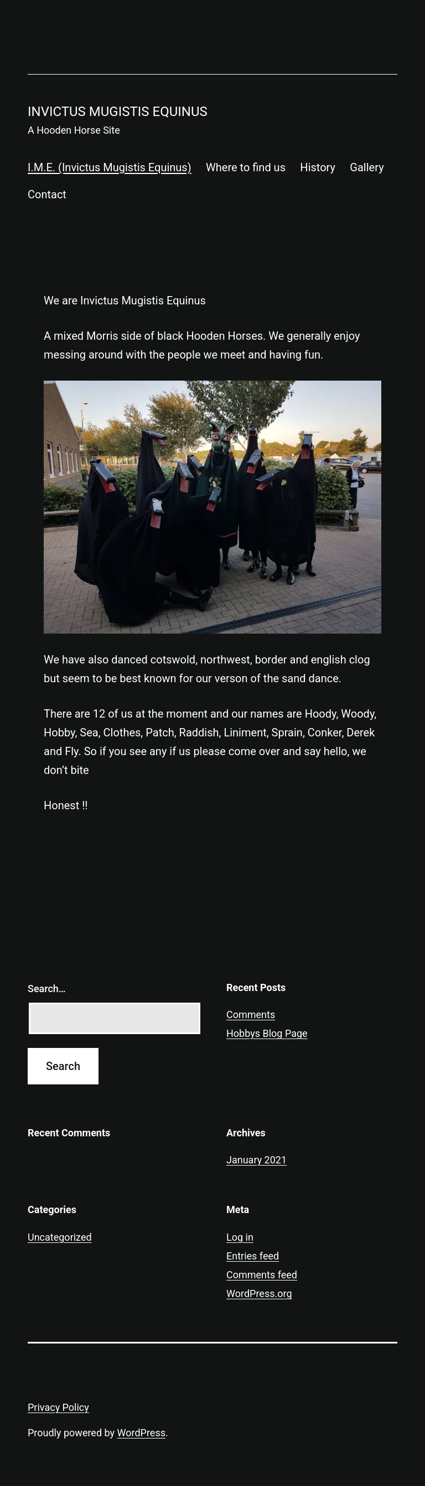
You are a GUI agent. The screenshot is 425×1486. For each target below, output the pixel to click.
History (317, 167)
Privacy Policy (58, 1407)
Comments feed (261, 1275)
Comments (250, 1014)
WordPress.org (259, 1293)
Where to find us (246, 167)
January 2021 (256, 1160)
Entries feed (252, 1256)
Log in (239, 1237)
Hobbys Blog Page (267, 1033)
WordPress (141, 1432)
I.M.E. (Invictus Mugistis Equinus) (109, 167)
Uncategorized (60, 1237)
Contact (47, 194)
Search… (47, 988)
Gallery (366, 167)
